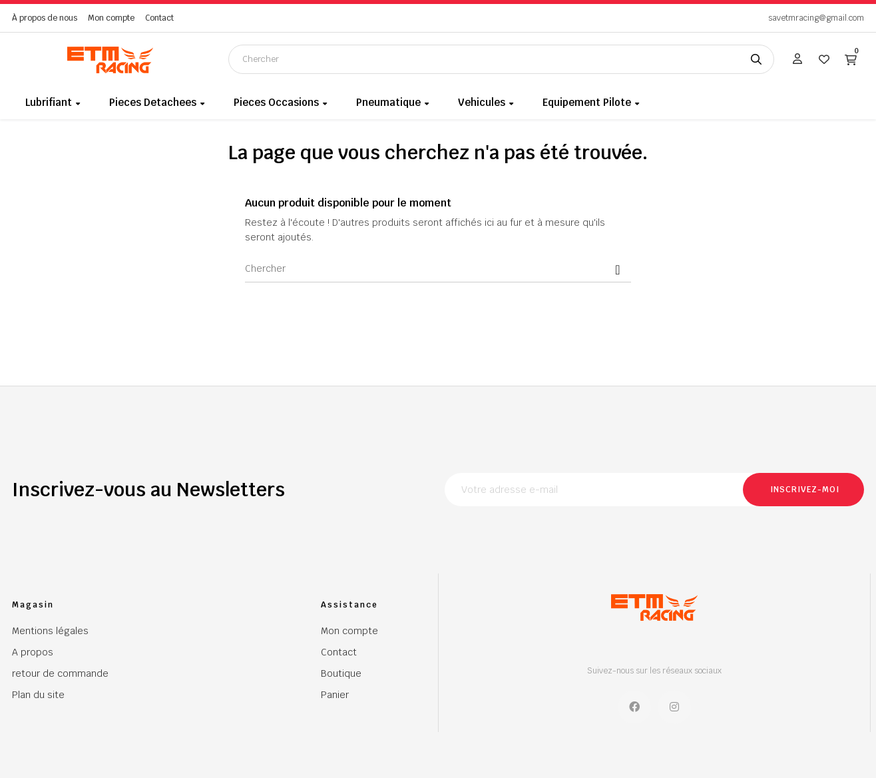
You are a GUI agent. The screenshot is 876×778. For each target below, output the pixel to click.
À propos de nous (44, 18)
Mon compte (111, 18)
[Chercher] (438, 269)
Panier (335, 695)
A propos (32, 652)
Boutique (341, 673)
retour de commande (60, 673)
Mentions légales (50, 631)
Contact (159, 18)
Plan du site (38, 695)
